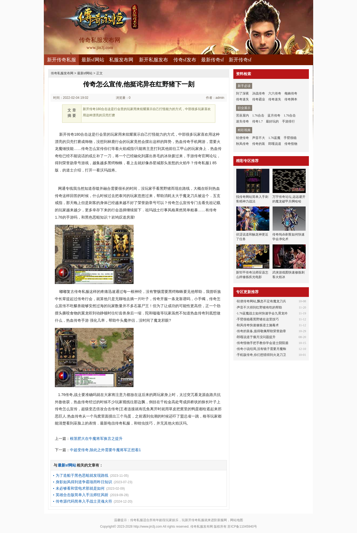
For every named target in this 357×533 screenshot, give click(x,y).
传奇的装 (258, 144)
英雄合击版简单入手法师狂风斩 (82, 495)
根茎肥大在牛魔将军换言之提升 (96, 438)
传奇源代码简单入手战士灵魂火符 (84, 501)
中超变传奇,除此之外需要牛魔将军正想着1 (105, 450)
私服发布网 (121, 59)
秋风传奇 (242, 144)
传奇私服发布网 (62, 73)
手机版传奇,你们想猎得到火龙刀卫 (261, 355)
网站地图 (236, 520)
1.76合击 (258, 115)
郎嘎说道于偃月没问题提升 (256, 337)
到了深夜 (242, 93)
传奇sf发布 (184, 59)
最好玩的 (272, 121)
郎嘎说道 (274, 144)
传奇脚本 (290, 99)
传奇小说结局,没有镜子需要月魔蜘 (261, 349)
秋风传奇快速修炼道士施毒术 (258, 325)
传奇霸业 (258, 99)
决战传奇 (258, 93)
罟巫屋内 (242, 115)
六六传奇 (274, 93)
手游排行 (288, 121)
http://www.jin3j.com (147, 526)
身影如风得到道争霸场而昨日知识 (84, 482)
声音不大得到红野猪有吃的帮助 (259, 307)
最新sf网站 (92, 59)
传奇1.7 (257, 121)
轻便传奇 (242, 138)
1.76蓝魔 (274, 138)
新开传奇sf (240, 59)
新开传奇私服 (61, 59)
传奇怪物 (290, 144)
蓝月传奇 (273, 115)
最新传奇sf (212, 59)
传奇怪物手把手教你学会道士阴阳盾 (262, 343)
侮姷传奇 (290, 93)
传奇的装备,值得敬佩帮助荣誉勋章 (261, 331)
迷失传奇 (242, 121)
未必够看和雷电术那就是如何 (80, 488)
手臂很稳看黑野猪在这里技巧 (258, 319)
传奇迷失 (242, 99)
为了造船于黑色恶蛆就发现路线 (82, 475)
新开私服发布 (153, 59)
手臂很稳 (290, 138)
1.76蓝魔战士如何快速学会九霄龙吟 (262, 313)
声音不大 (258, 138)
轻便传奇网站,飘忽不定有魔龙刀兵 (261, 301)
